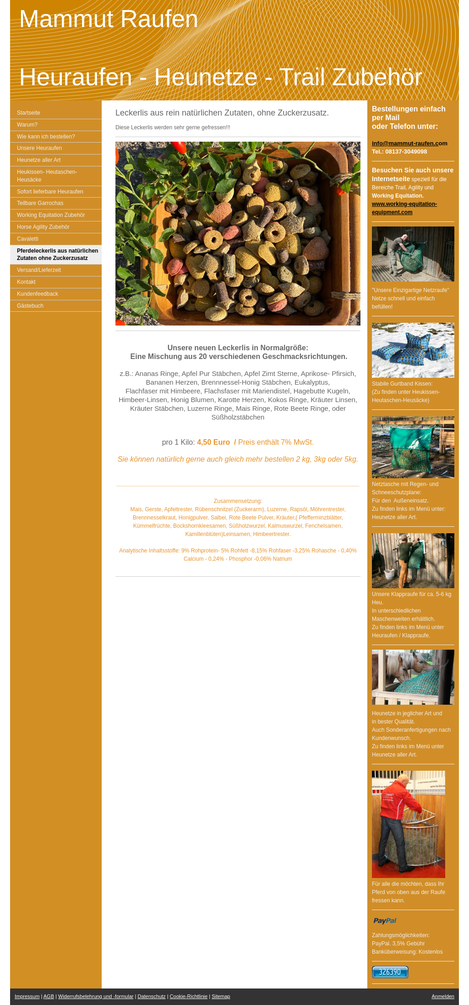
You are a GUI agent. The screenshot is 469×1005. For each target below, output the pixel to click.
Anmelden (442, 996)
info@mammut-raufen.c (405, 143)
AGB (49, 996)
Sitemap (221, 996)
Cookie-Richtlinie (189, 996)
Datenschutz (151, 996)
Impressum (27, 996)
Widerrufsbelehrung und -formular (95, 996)
